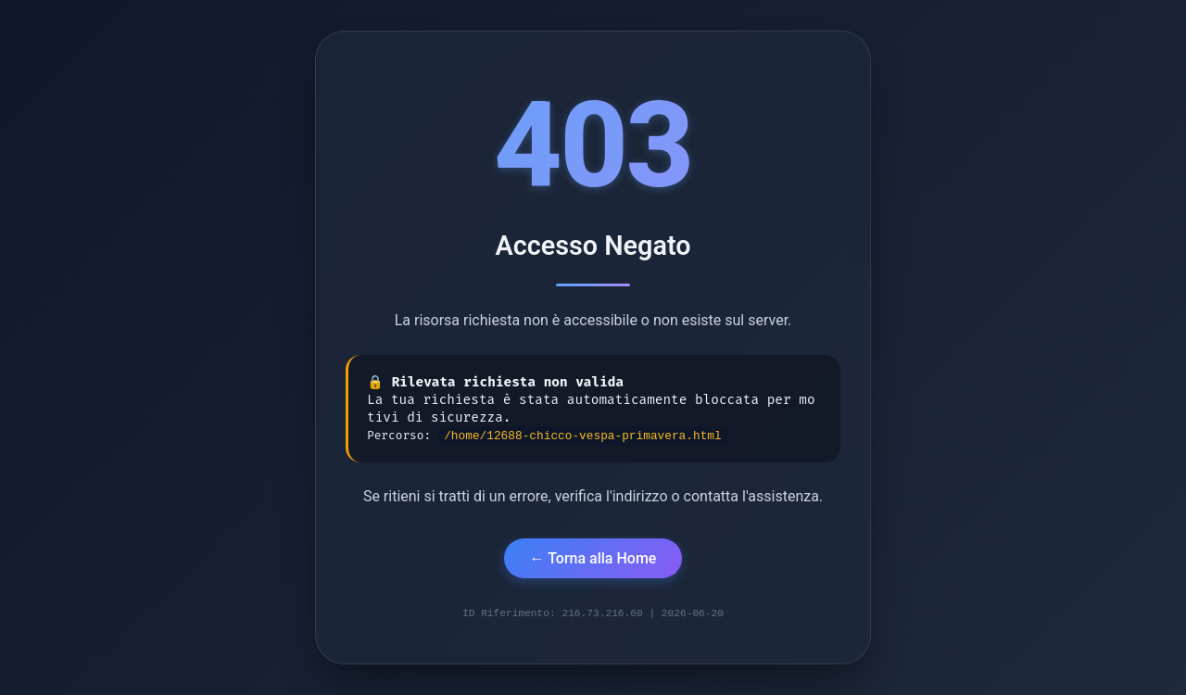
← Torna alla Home (593, 556)
